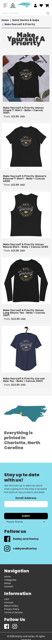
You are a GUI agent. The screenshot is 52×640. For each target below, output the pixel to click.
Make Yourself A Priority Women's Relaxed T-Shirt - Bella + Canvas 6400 (24, 179)
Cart (6, 599)
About (7, 583)
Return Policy (11, 605)
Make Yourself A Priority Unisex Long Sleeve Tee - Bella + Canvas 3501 (24, 313)
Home (7, 576)
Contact (8, 586)
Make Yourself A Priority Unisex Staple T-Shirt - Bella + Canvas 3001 (23, 110)
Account (8, 602)
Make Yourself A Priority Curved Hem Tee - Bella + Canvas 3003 (24, 380)
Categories (10, 579)
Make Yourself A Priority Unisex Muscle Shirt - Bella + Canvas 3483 (25, 245)
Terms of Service (13, 612)
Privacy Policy (11, 609)
